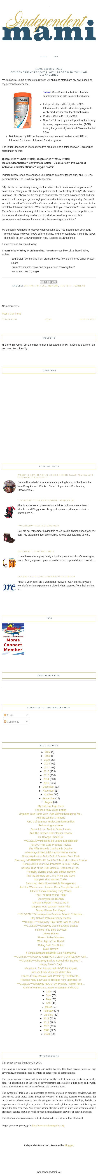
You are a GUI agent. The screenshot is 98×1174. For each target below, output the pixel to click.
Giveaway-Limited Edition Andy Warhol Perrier (51, 852)
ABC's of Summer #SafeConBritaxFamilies (51, 821)
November (48, 790)
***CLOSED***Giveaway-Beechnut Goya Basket (51, 925)
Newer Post (88, 319)
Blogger (69, 1145)
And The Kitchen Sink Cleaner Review (50, 833)
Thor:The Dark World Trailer (50, 894)
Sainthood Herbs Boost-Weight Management (51, 883)
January (48, 1014)
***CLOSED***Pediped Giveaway (39, 526)
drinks (29, 286)
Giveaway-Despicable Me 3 (36, 551)
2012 (46, 1018)
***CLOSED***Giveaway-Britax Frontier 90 (46, 500)
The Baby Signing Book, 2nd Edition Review (50, 871)
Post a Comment (11, 313)
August (49, 802)
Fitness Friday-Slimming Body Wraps (50, 891)
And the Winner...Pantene (50, 817)
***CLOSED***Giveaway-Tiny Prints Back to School (50, 922)
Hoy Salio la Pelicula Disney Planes (51, 918)
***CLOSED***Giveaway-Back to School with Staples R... (51, 960)
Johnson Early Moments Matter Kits (51, 972)
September (48, 798)
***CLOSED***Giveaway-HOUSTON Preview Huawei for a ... (51, 983)
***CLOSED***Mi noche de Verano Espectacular (51, 840)
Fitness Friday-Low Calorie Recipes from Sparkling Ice (50, 979)
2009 (46, 1030)
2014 (46, 779)
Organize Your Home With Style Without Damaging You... (51, 813)
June (48, 995)
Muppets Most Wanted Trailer (50, 879)
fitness (41, 286)
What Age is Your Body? (50, 941)
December (48, 786)
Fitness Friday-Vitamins (51, 937)
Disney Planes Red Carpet (51, 910)
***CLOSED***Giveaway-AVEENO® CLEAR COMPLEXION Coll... (51, 956)
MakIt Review (50, 948)
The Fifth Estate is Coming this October (51, 848)
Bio (56, 57)
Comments (11, 721)
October (48, 794)
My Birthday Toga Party (51, 806)
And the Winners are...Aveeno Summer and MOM (51, 987)
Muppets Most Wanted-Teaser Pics (50, 906)
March (48, 1007)
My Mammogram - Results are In (50, 902)
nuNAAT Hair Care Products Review (51, 844)
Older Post (9, 319)
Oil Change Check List (50, 837)
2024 (47, 752)
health (53, 286)
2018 (47, 763)
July (48, 991)
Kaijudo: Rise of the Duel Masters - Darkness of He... (50, 867)
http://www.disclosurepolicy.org (48, 1125)
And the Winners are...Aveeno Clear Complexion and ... (51, 887)
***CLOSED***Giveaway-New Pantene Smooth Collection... (51, 914)
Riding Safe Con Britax (51, 945)
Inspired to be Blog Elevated (50, 929)
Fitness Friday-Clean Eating (50, 809)
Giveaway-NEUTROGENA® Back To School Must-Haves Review (51, 860)
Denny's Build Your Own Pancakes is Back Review (51, 864)
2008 (47, 1033)
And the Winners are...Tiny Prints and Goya (51, 875)
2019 (47, 759)
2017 (47, 767)
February (48, 1010)
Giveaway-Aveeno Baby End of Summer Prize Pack (51, 856)
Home (43, 57)
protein (66, 286)
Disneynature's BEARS (51, 898)
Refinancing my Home (50, 825)
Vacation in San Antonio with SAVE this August (51, 968)
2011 (46, 1022)
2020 (47, 755)
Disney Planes (51, 933)
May (48, 999)
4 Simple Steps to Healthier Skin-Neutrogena (51, 952)
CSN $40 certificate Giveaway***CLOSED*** (46, 577)
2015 (46, 775)
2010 (46, 1026)
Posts (8, 715)
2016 (46, 771)
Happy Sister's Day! (51, 964)
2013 (46, 783)
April (48, 1003)
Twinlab (79, 286)
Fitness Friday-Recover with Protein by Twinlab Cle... (50, 976)
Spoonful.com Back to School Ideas (51, 829)
